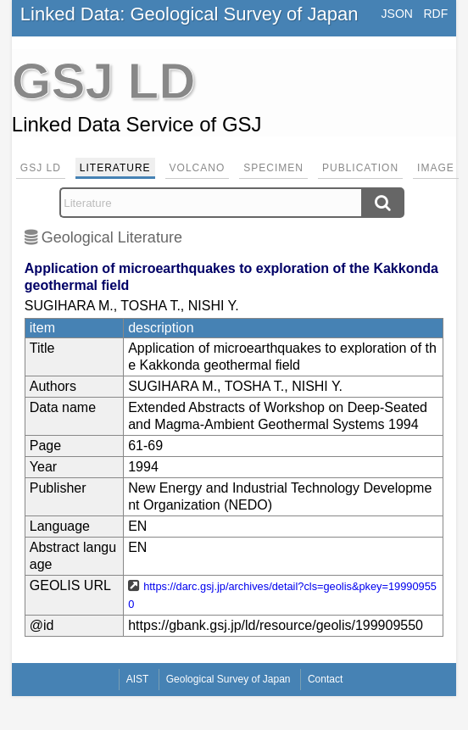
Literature (115, 168)
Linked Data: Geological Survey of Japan (189, 14)
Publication (360, 168)
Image (435, 168)
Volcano (198, 168)
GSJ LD (40, 168)
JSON (397, 13)
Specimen (273, 168)
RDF (435, 13)
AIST (137, 679)
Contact (325, 679)
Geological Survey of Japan (228, 679)
